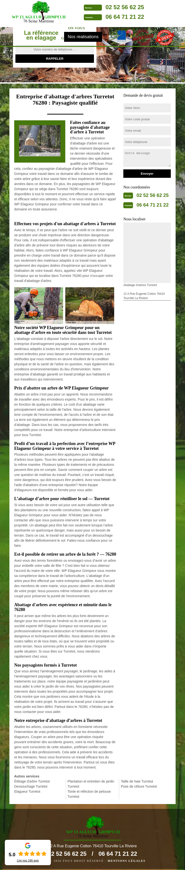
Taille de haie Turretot (137, 781)
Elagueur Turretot (27, 791)
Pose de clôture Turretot (139, 786)
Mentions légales (126, 861)
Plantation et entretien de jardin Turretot (90, 783)
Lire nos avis (28, 860)
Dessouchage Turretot (30, 786)
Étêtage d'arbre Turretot (32, 781)
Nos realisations (83, 38)
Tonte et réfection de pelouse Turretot (89, 794)
